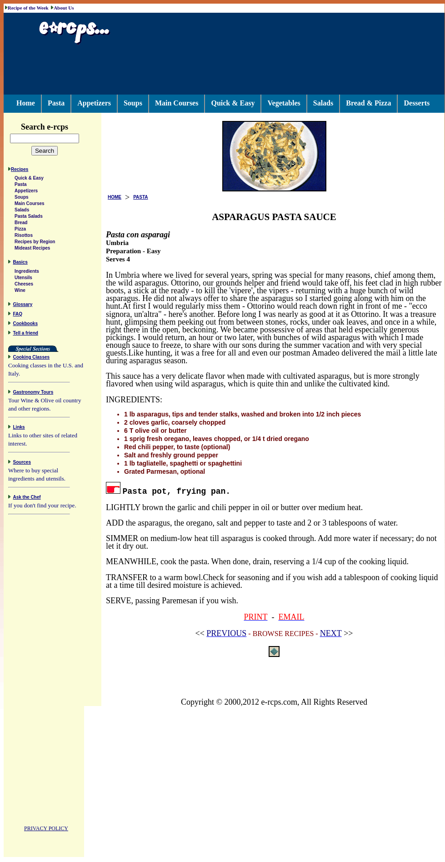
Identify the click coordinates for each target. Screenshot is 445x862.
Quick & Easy (233, 103)
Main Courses (177, 103)
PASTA (140, 197)
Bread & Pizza (368, 103)
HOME (114, 197)
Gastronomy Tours (33, 393)
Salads (323, 103)
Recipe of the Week (28, 7)
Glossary (23, 305)
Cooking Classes (31, 358)
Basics (20, 263)
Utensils (23, 278)
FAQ (18, 315)
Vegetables (283, 103)
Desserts (417, 103)
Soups (133, 103)
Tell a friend (25, 334)
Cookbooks (25, 324)
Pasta (56, 103)
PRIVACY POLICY (46, 830)
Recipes (19, 170)
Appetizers (94, 103)
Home (25, 103)
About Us (64, 7)
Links (19, 428)
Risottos (24, 236)
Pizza (20, 230)
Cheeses (24, 285)
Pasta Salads (29, 217)
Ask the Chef (27, 498)
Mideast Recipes (32, 249)
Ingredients (27, 272)
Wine (20, 291)
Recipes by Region (35, 243)
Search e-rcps (54, 126)
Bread (21, 223)
